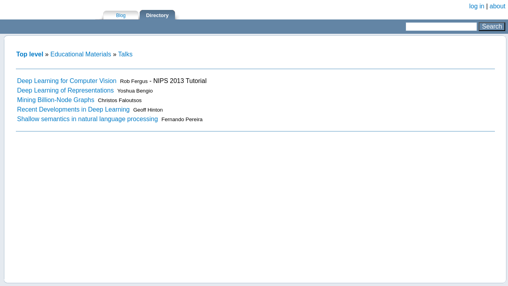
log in (476, 6)
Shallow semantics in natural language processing (87, 119)
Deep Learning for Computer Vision (67, 80)
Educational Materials (80, 54)
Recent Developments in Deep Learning (73, 109)
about (498, 6)
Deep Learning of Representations (65, 90)
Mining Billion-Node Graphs (55, 100)
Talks (125, 54)
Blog (120, 15)
